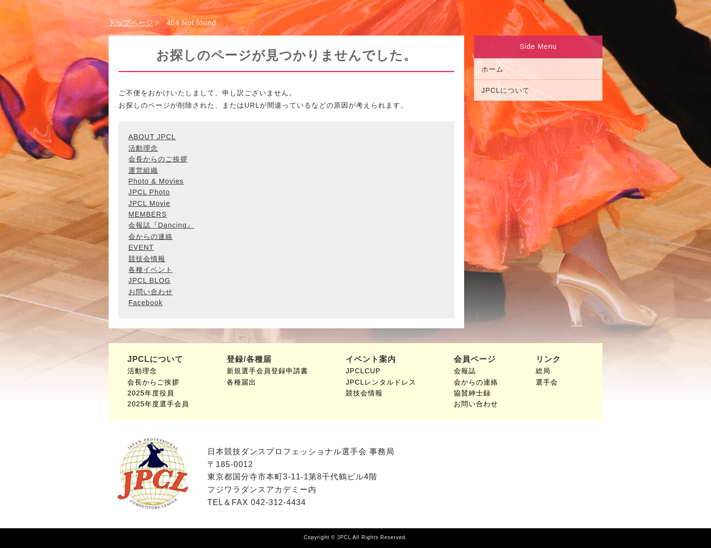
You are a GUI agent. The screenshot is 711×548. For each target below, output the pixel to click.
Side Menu (538, 46)
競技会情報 (146, 259)
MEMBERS (147, 214)
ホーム (492, 69)
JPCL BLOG (149, 280)
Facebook (145, 303)
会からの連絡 (150, 236)
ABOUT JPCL (152, 137)
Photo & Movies (156, 181)
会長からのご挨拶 (158, 159)
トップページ (131, 23)
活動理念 (143, 148)
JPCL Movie (149, 203)
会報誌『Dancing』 (161, 225)
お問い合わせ (150, 292)
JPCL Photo (149, 192)
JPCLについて (505, 90)
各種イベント (150, 270)
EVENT (141, 247)
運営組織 (143, 170)
